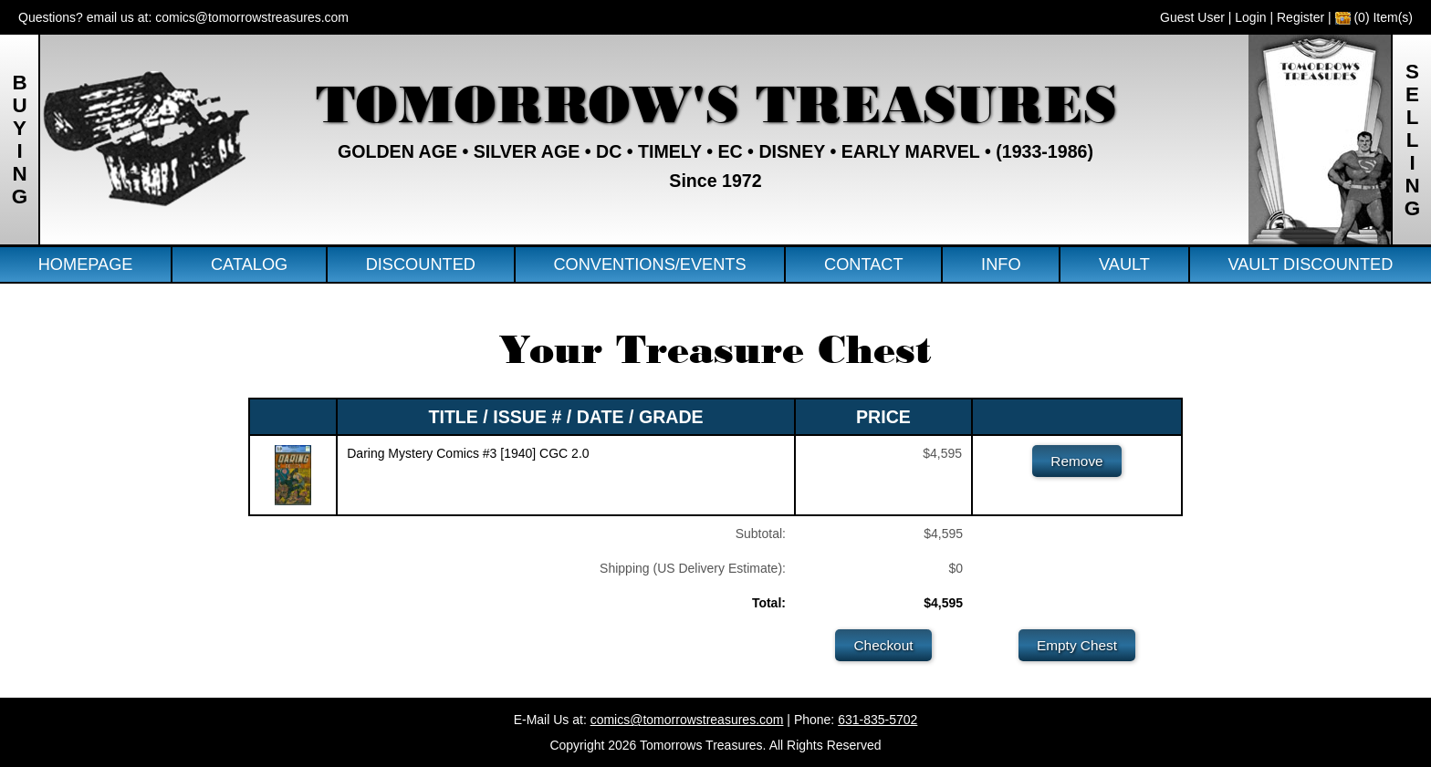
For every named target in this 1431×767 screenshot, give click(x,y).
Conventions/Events (649, 264)
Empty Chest (1077, 645)
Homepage (85, 264)
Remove (1076, 461)
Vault (1124, 264)
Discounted (420, 264)
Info (1000, 264)
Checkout (883, 645)
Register (1300, 17)
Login (1250, 17)
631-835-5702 (877, 719)
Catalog (249, 264)
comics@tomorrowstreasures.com (252, 17)
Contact (864, 264)
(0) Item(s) (1374, 17)
